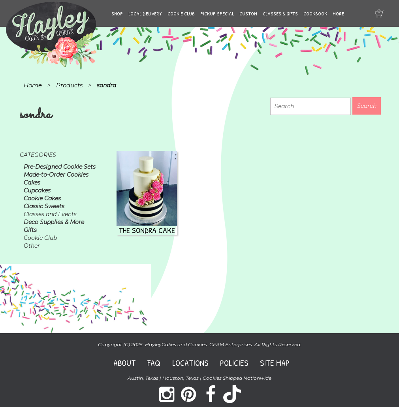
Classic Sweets (44, 206)
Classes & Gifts (280, 13)
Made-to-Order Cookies (56, 174)
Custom (248, 13)
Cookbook (315, 13)
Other (32, 245)
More (338, 13)
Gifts (30, 230)
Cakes (32, 182)
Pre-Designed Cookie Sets (60, 166)
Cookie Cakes (42, 198)
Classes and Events (50, 214)
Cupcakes (37, 190)
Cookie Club (181, 13)
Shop (117, 13)
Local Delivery (145, 13)
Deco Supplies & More (54, 222)
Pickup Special (217, 13)
